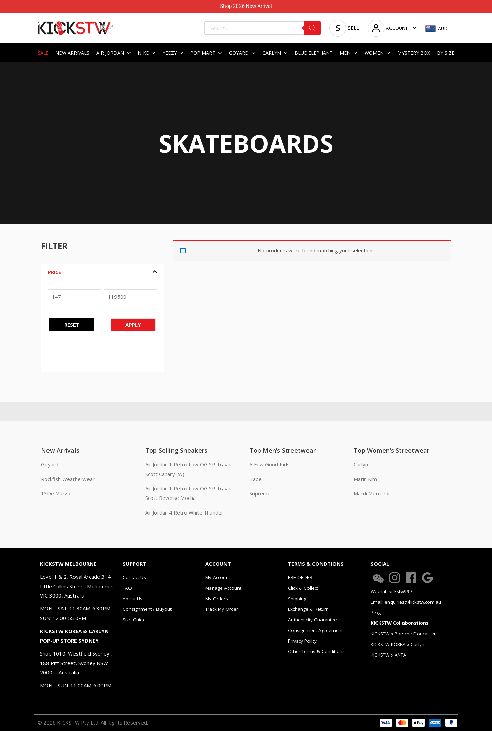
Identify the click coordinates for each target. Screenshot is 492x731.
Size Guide (134, 620)
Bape (255, 479)
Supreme (260, 493)
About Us (132, 598)
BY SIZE (445, 53)
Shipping (297, 598)
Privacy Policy (302, 641)
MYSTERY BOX (413, 53)
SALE (43, 53)
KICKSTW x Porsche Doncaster (403, 634)
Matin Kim (365, 479)
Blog (376, 612)
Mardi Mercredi (372, 493)
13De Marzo (55, 493)
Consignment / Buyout (147, 609)
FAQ (127, 588)
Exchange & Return (308, 609)
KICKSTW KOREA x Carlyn (397, 644)
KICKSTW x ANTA (388, 655)
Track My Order (221, 609)
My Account (217, 577)
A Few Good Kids (269, 464)
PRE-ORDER (300, 577)
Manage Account (223, 588)
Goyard (49, 464)
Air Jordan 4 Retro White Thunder (184, 512)
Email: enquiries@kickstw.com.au (406, 602)
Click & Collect (303, 588)
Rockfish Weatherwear (68, 479)
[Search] (312, 28)
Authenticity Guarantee (312, 620)
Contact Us (134, 577)
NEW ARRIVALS (72, 53)
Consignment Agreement (315, 630)
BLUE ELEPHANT (314, 53)
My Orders (216, 598)
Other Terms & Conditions (316, 651)
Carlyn (361, 464)
